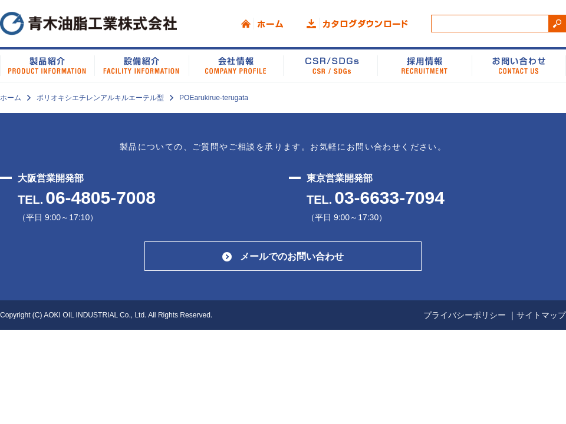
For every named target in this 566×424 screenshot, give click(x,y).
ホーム (262, 23)
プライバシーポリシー (464, 315)
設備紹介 (141, 64)
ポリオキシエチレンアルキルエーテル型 (100, 98)
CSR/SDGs (330, 64)
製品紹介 (47, 64)
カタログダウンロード (357, 23)
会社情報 (236, 64)
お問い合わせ (519, 64)
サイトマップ (541, 315)
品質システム (424, 64)
